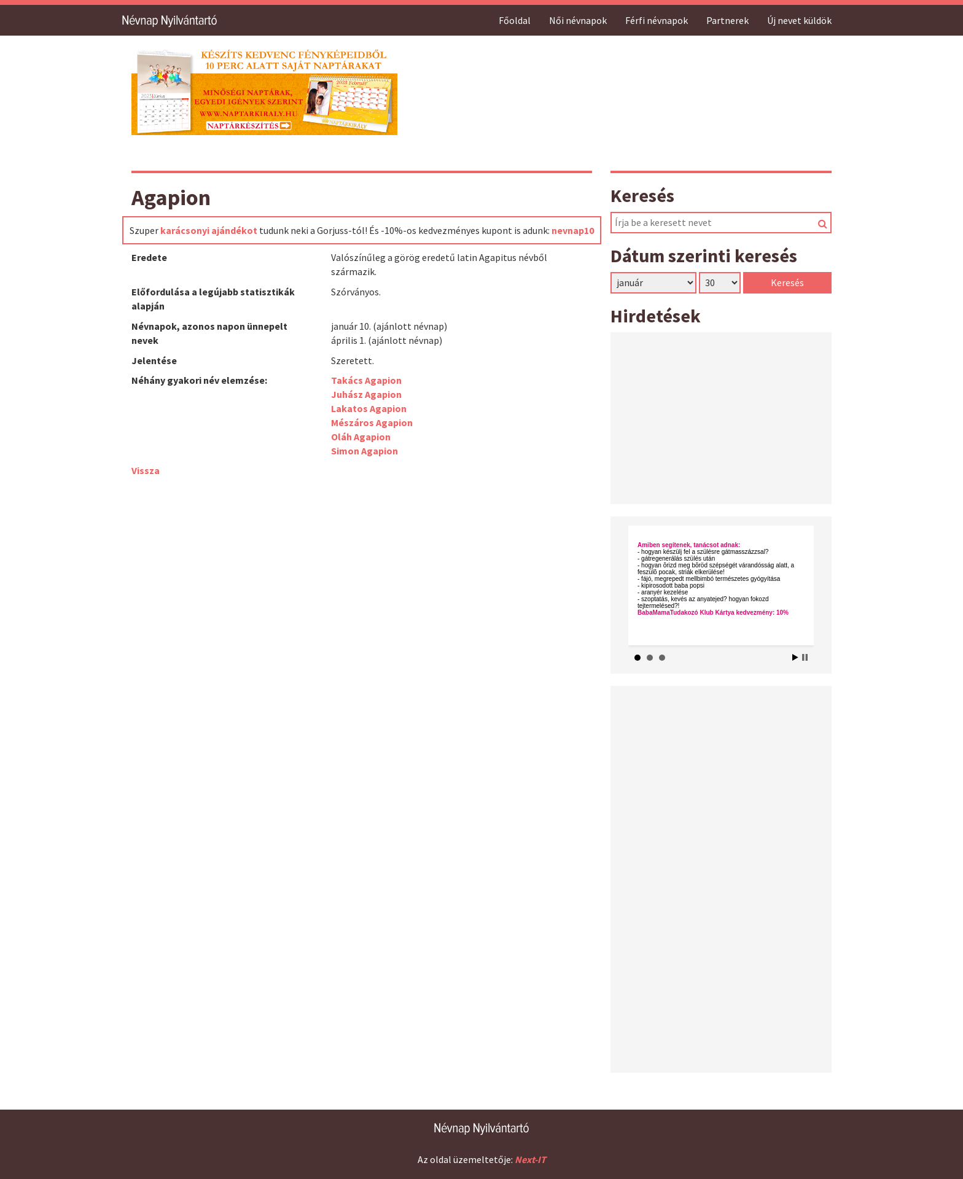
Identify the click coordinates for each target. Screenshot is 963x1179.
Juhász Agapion (366, 394)
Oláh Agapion (361, 436)
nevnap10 (573, 230)
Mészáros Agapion (372, 422)
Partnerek (727, 20)
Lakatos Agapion (369, 408)
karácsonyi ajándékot (208, 230)
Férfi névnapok (656, 20)
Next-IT (530, 1159)
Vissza (145, 470)
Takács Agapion (366, 380)
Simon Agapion (364, 451)
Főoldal (515, 20)
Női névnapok (578, 20)
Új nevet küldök (799, 20)
